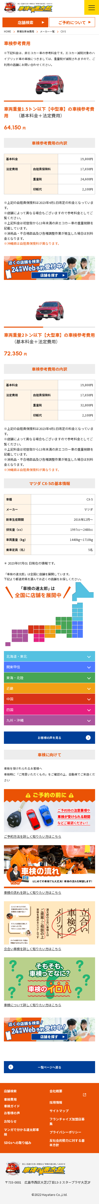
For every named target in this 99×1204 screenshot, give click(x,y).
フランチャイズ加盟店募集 (67, 1121)
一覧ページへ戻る (49, 1067)
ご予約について (72, 22)
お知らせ (10, 1121)
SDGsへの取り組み (17, 1143)
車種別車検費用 (25, 31)
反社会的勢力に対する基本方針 (67, 1142)
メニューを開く (89, 7)
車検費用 (10, 1099)
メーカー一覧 (47, 31)
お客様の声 (12, 1113)
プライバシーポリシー (65, 1132)
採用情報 (56, 1102)
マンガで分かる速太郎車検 (21, 1132)
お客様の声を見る (49, 737)
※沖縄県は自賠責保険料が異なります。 (32, 243)
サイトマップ (59, 1111)
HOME (7, 31)
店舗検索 (25, 22)
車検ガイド (12, 1106)
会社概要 (56, 1091)
